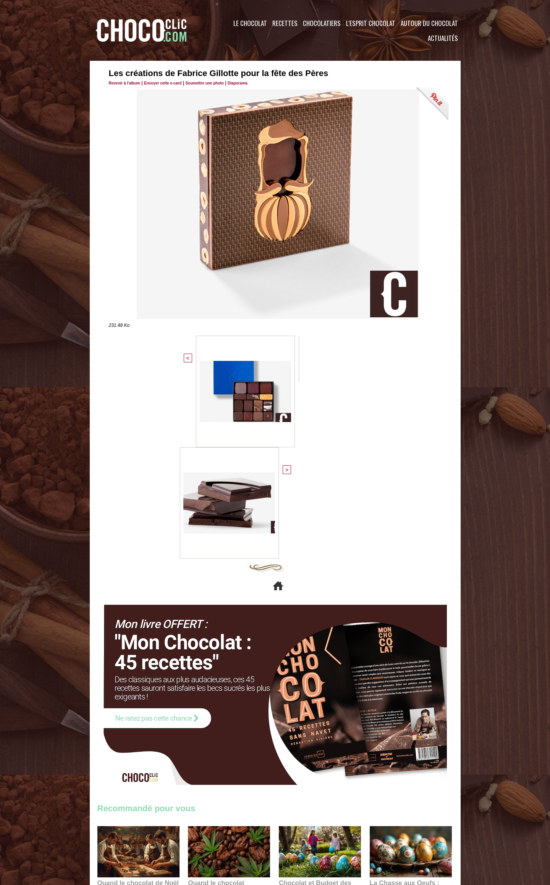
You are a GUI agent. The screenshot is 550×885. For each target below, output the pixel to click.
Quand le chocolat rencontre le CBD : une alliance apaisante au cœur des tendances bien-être (228, 713)
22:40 (391, 731)
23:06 (300, 738)
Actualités (443, 38)
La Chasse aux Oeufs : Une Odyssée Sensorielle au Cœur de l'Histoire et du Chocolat (407, 713)
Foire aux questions (392, 838)
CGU (199, 838)
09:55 (241, 731)
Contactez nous (120, 838)
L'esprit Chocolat (370, 23)
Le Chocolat (250, 23)
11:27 (122, 723)
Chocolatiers (322, 23)
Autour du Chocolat (429, 23)
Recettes (285, 23)
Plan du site (297, 838)
